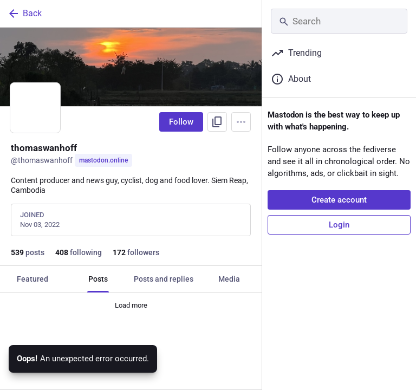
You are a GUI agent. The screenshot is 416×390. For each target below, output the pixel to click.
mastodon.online (103, 160)
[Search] (339, 21)
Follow (181, 122)
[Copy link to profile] (217, 122)
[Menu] (241, 122)
